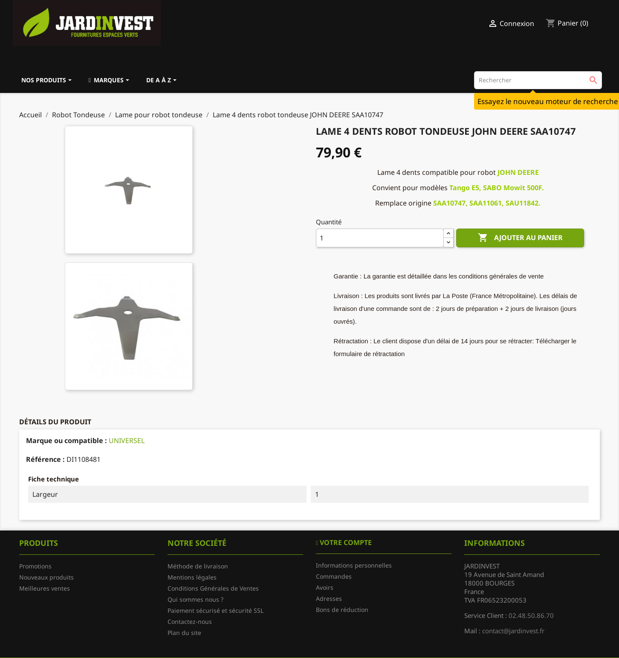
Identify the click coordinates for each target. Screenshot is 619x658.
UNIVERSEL (127, 440)
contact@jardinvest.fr (513, 630)
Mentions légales (192, 577)
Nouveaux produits (46, 577)
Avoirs (324, 587)
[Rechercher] (538, 80)
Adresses (329, 598)
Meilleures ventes (44, 588)
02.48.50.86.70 (531, 615)
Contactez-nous (190, 621)
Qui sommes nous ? (195, 599)
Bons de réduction (342, 610)
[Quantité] (380, 238)
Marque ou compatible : (66, 440)
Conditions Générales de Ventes (213, 588)
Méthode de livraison (198, 566)
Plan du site (184, 633)
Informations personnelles (354, 565)
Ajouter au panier (520, 237)
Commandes (334, 576)
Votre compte (345, 542)
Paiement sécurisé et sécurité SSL (215, 610)
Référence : (45, 459)
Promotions (35, 566)
